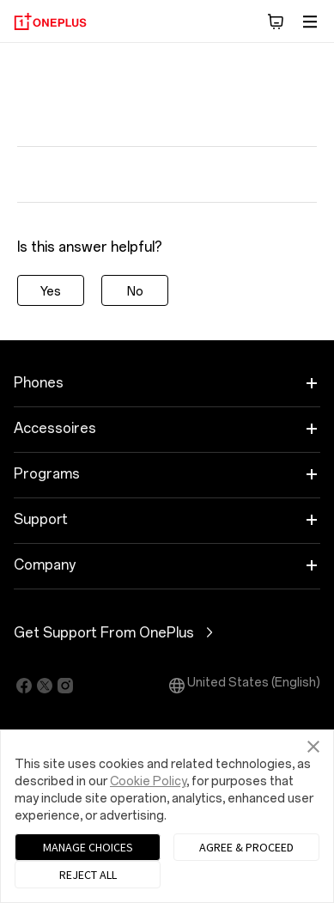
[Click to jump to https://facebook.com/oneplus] (24, 685)
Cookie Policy (148, 781)
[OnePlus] (50, 21)
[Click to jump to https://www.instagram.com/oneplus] (65, 685)
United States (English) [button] (243, 685)
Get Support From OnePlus (167, 632)
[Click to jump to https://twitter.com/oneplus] (44, 685)
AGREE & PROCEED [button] (246, 847)
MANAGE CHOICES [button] (88, 847)
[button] (275, 21)
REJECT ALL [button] (88, 874)
